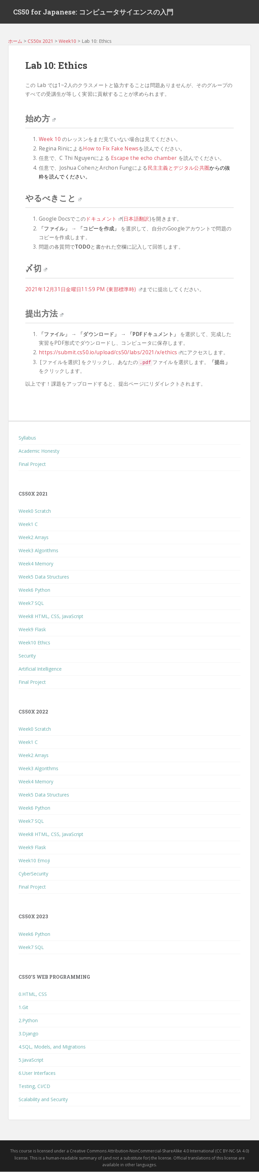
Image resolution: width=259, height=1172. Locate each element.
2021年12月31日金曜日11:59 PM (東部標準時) (83, 289)
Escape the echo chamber (144, 158)
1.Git (23, 1007)
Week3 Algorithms (38, 550)
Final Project (32, 464)
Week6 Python (34, 590)
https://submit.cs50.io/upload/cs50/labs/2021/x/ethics (110, 352)
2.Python (28, 1020)
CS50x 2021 (40, 41)
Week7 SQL (31, 603)
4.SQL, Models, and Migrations (52, 1046)
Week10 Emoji (34, 861)
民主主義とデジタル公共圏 (179, 167)
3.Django (28, 1033)
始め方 (40, 118)
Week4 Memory (36, 563)
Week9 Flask (32, 629)
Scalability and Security (43, 1099)
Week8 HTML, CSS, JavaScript (51, 616)
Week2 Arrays (34, 537)
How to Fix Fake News (111, 148)
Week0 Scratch (35, 511)
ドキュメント (103, 219)
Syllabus (27, 438)
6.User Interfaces (37, 1073)
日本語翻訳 (136, 219)
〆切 (36, 268)
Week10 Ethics (34, 642)
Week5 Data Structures (44, 577)
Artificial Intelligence (40, 669)
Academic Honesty (39, 451)
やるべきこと (53, 198)
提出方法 (44, 313)
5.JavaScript (31, 1060)
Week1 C (28, 524)
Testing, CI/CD (34, 1086)
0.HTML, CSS (33, 994)
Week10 (67, 41)
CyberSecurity (33, 874)
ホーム (15, 41)
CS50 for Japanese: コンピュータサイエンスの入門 (93, 11)
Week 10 (50, 139)
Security (27, 655)
